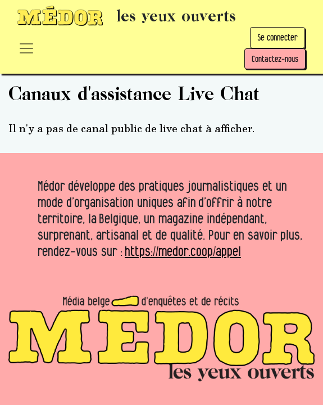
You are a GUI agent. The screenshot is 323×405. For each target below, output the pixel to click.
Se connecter (277, 37)
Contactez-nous (275, 58)
